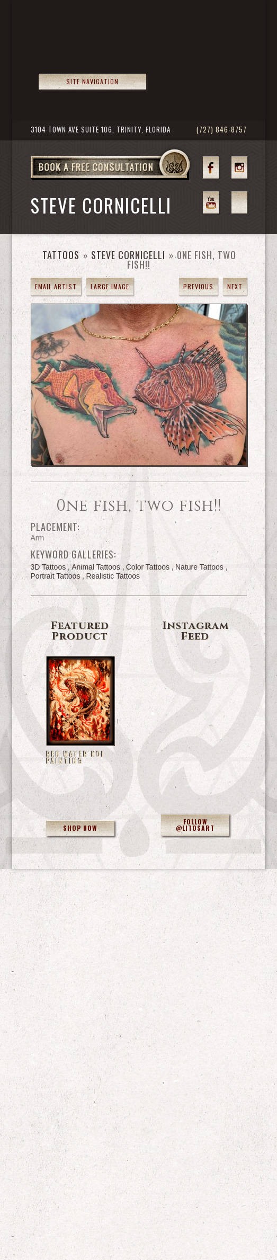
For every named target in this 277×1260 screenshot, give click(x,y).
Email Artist (56, 286)
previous (198, 286)
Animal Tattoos (96, 567)
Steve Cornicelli (128, 255)
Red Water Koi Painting (75, 757)
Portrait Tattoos (56, 576)
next (235, 286)
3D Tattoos (48, 567)
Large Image (110, 286)
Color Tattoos (147, 567)
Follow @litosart (195, 824)
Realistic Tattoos (113, 576)
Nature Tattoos (199, 567)
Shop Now (80, 827)
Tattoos (60, 255)
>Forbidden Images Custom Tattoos (95, 48)
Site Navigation (92, 81)
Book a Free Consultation (132, 179)
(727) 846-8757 (221, 129)
